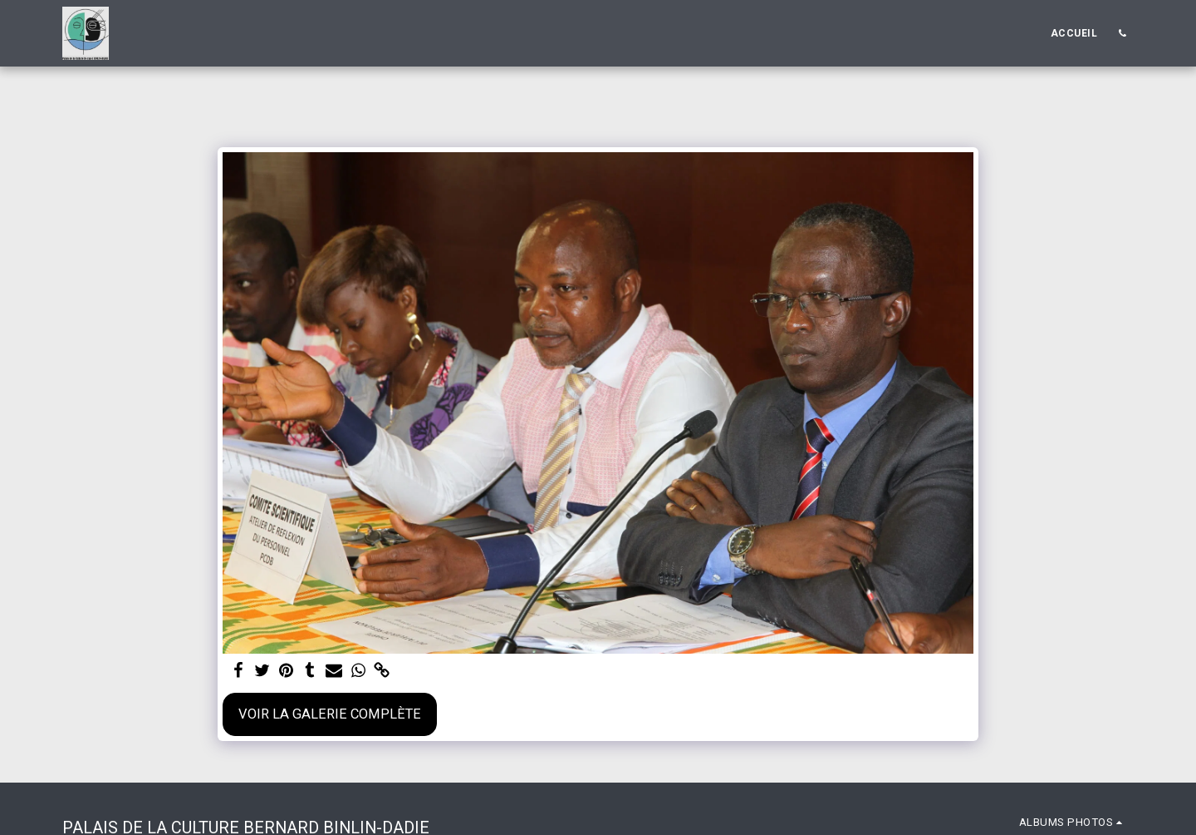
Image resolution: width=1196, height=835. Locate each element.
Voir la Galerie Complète (329, 714)
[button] (1122, 33)
